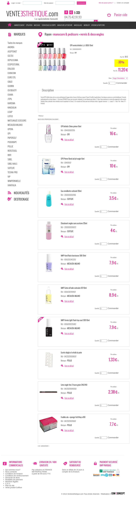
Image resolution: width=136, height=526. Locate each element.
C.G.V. (7, 484)
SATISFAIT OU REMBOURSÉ (75, 463)
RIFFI (9, 155)
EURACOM (12, 73)
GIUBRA (11, 86)
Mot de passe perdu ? (106, 3)
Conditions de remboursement (16, 476)
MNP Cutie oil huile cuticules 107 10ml (74, 288)
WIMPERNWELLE (14, 180)
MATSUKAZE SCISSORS (17, 120)
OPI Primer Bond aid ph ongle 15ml (72, 158)
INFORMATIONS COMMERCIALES (16, 463)
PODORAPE (12, 142)
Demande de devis (12, 478)
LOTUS (10, 116)
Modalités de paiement (14, 480)
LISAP (10, 111)
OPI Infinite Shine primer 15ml (71, 126)
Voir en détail (69, 139)
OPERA (10, 129)
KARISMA (11, 103)
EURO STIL (12, 77)
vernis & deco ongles (92, 34)
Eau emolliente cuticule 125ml (71, 191)
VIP (9, 176)
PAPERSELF (12, 137)
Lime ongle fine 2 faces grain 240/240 (74, 384)
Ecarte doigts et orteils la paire (71, 352)
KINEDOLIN (12, 107)
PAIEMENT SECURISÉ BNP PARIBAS (108, 463)
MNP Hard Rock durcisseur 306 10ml (73, 255)
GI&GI (10, 81)
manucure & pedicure (65, 34)
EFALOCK (11, 68)
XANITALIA (12, 185)
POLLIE (10, 146)
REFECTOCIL (12, 150)
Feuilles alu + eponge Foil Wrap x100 (73, 417)
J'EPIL (10, 98)
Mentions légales (11, 482)
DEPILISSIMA (13, 60)
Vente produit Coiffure (13, 488)
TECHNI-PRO (13, 172)
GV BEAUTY (12, 90)
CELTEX (10, 55)
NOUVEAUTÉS (21, 193)
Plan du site (9, 486)
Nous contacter (11, 472)
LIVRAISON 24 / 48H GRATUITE (47, 463)
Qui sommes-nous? (12, 470)
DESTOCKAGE (21, 199)
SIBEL (10, 159)
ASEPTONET (12, 51)
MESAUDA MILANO (15, 124)
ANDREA (11, 47)
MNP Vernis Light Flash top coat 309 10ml (75, 320)
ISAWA (10, 94)
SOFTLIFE (11, 168)
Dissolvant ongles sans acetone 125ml (74, 223)
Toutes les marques (15, 42)
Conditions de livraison (14, 474)
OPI (9, 133)
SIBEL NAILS (12, 163)
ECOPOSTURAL (13, 64)
